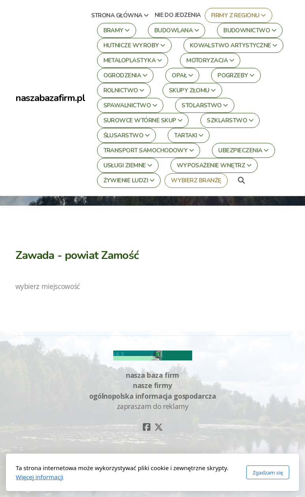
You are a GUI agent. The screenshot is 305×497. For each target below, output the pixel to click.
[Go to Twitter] (159, 427)
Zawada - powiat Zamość (76, 255)
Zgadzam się (268, 472)
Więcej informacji (40, 477)
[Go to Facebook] (147, 427)
